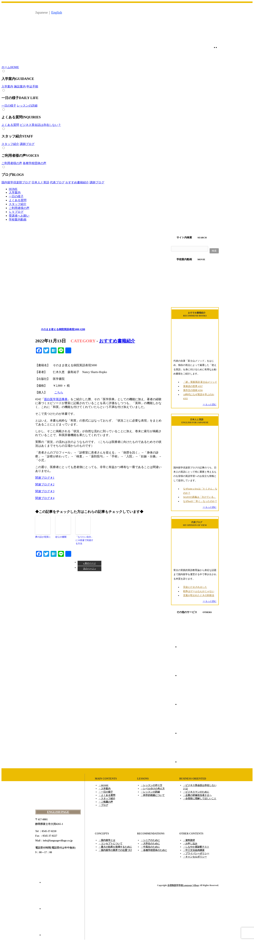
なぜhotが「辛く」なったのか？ (200, 501)
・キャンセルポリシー (195, 856)
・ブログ (103, 805)
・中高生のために (150, 846)
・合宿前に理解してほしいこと (199, 798)
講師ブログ (27, 144)
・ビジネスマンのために (196, 792)
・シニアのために (150, 840)
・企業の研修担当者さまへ (197, 795)
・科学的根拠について (153, 795)
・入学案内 (104, 788)
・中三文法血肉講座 (193, 850)
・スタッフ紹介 (107, 798)
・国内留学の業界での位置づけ (115, 850)
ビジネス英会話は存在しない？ (40, 124)
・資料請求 (189, 840)
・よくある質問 (107, 795)
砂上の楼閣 (60, 537)
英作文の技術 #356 (193, 390)
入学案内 (7, 86)
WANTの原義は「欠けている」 (199, 497)
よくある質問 (10, 124)
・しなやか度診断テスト (196, 846)
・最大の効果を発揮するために (115, 846)
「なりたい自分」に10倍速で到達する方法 (84, 540)
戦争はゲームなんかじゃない (198, 591)
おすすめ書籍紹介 (77, 182)
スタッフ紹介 (10, 144)
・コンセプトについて (110, 843)
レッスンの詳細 (27, 105)
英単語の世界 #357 (193, 386)
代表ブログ (57, 182)
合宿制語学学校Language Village (183, 885)
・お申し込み (190, 843)
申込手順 (32, 86)
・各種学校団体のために (154, 850)
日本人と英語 (40, 182)
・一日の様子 (106, 792)
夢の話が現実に (43, 537)
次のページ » (89, 568)
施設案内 (20, 86)
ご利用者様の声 (11, 163)
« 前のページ (89, 563)
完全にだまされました (195, 587)
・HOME (103, 785)
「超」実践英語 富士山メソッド (200, 382)
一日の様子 (8, 105)
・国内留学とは (107, 840)
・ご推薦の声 (106, 801)
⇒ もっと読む (209, 404)
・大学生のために (150, 843)
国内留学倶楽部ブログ (16, 182)
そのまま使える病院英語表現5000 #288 (63, 329)
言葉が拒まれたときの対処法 (198, 595)
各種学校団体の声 (34, 163)
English (56, 12)
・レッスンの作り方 (151, 785)
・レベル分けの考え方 (153, 788)
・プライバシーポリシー (196, 853)
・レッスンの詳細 (150, 792)
